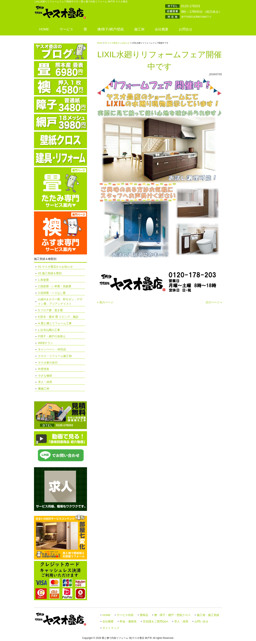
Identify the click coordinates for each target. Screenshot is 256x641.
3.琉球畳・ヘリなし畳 (52, 292)
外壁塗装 (43, 369)
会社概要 (108, 621)
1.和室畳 (43, 279)
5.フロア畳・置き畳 (50, 310)
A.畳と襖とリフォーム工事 (55, 323)
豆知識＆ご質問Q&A (155, 621)
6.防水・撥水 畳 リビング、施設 (58, 316)
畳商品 (144, 615)
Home (99, 43)
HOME (106, 615)
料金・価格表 (128, 621)
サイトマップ (110, 628)
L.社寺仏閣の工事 (49, 330)
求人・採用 (45, 382)
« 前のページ (105, 302)
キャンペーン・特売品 (52, 349)
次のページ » (214, 302)
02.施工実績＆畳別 (50, 273)
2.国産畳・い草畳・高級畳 (54, 286)
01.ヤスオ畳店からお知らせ (117, 43)
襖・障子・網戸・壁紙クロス (172, 615)
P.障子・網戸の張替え (52, 336)
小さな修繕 (45, 375)
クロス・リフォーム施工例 (55, 356)
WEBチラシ (45, 343)
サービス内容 (125, 615)
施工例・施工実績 (208, 615)
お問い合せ (201, 621)
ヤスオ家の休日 (48, 362)
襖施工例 (43, 388)
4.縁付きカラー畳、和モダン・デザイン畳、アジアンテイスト (60, 301)
